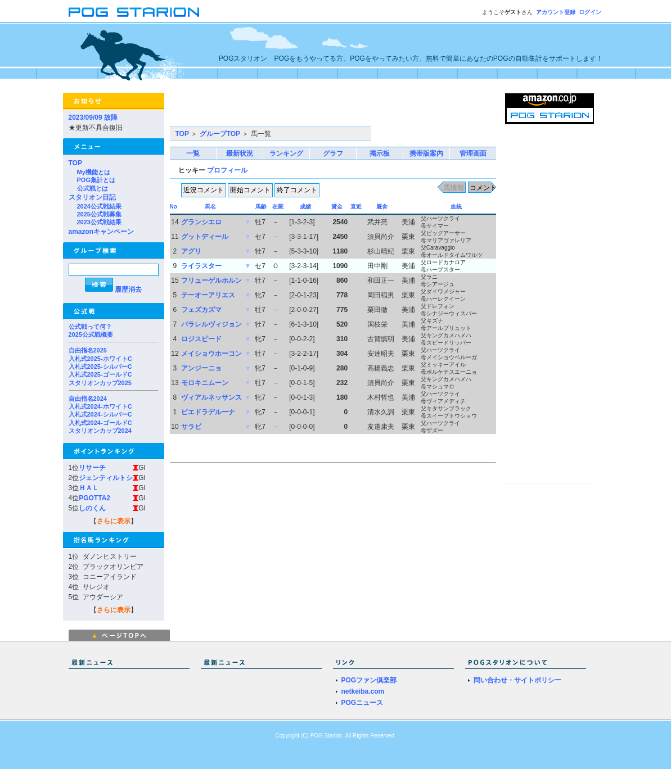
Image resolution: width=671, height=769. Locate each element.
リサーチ (92, 468)
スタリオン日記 (92, 197)
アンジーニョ (201, 368)
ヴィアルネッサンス (211, 397)
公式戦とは (92, 188)
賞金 (337, 206)
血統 (456, 206)
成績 (305, 206)
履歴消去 (128, 289)
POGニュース (362, 703)
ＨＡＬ (89, 488)
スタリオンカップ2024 (100, 430)
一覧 (193, 153)
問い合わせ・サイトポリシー (517, 680)
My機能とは (93, 172)
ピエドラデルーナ (208, 412)
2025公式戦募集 (99, 214)
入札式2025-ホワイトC (100, 358)
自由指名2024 (88, 398)
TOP (75, 163)
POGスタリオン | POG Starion (134, 12)
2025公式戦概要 (91, 334)
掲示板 (380, 153)
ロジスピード (201, 339)
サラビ (191, 427)
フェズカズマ (201, 310)
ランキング (286, 153)
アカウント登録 (555, 12)
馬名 (210, 206)
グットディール (204, 237)
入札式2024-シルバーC (100, 414)
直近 (356, 206)
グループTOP (220, 134)
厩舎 (382, 206)
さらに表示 (113, 521)
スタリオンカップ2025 (100, 382)
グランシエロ (201, 222)
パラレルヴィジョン (211, 324)
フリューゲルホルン (211, 280)
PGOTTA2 (94, 498)
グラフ (333, 153)
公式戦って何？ (90, 326)
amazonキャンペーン (101, 232)
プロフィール (227, 170)
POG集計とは (96, 180)
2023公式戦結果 (99, 222)
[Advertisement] (301, 109)
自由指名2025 (88, 350)
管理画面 (473, 153)
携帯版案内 (426, 153)
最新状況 (239, 153)
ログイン (590, 12)
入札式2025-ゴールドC (100, 374)
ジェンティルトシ (106, 478)
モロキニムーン (204, 383)
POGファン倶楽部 (369, 680)
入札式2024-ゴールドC (100, 422)
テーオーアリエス (208, 295)
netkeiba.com (363, 691)
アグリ (191, 251)
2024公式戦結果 (99, 206)
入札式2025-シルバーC (100, 366)
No (173, 206)
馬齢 (261, 206)
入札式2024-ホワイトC (100, 406)
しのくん (92, 508)
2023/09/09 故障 (93, 117)
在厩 (277, 206)
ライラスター (201, 266)
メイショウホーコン (211, 354)
